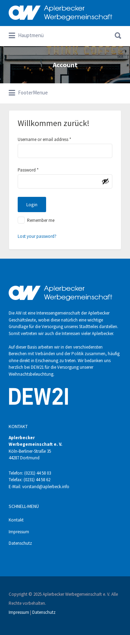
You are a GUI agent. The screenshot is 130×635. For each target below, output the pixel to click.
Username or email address (44, 139)
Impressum (19, 532)
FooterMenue (28, 93)
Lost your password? (37, 236)
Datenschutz (20, 543)
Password (28, 170)
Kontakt (16, 520)
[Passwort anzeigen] (105, 181)
